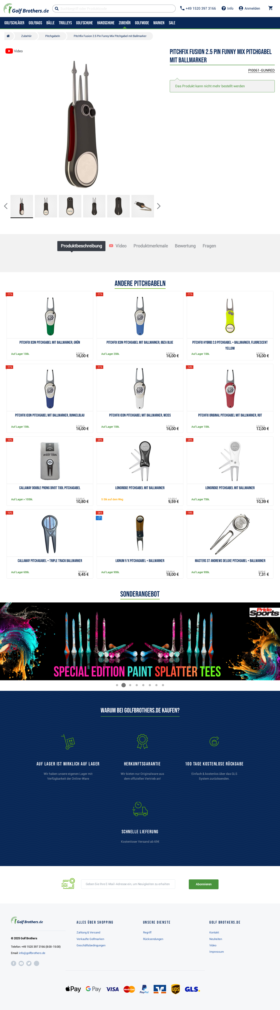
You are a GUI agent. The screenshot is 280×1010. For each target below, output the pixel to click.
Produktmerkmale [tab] (150, 246)
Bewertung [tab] (185, 246)
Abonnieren (203, 884)
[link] (214, 759)
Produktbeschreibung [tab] (81, 246)
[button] (9, 206)
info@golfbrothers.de (32, 953)
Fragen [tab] (209, 246)
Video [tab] (117, 246)
